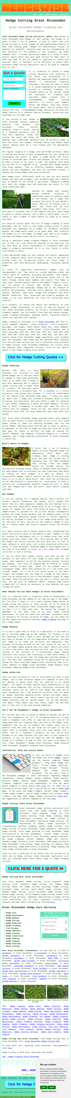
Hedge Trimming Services (29, 1022)
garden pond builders (30, 974)
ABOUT (47, 14)
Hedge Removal (19, 1011)
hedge (51, 100)
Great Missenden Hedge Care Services (29, 907)
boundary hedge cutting (13, 842)
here (54, 799)
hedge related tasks (18, 849)
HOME (35, 14)
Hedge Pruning (35, 1011)
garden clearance (57, 971)
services (40, 347)
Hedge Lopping (17, 1006)
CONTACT (54, 14)
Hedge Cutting (54, 1009)
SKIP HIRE (53, 958)
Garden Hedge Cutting (13, 1019)
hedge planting (39, 418)
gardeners (6, 953)
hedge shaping (58, 847)
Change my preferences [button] (49, 1091)
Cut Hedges (45, 1017)
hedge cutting (20, 65)
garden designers (11, 956)
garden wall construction (14, 971)
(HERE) (57, 758)
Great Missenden (47, 322)
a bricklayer (40, 953)
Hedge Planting (52, 1006)
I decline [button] (51, 1087)
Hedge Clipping (30, 1017)
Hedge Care (34, 1006)
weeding (43, 979)
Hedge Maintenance (59, 1014)
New (20, 1078)
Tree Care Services (58, 1027)
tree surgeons (39, 976)
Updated (25, 1078)
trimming (65, 182)
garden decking (9, 981)
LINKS (41, 14)
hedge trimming (51, 224)
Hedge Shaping (37, 1009)
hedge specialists (44, 337)
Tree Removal (9, 1029)
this (44, 786)
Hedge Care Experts (51, 1032)
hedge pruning (56, 821)
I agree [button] (44, 1087)
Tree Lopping (26, 1029)
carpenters (52, 956)
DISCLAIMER (64, 14)
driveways (19, 958)
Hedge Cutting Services (26, 1032)
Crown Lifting (39, 1027)
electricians (51, 963)
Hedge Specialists (53, 1011)
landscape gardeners (24, 966)
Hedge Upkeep (20, 1009)
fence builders (40, 968)
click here (62, 796)
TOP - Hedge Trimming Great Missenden (20, 1057)
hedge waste (21, 231)
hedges (28, 39)
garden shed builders (24, 961)
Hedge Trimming (53, 1022)
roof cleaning (9, 979)
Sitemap (3, 1078)
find (10, 882)
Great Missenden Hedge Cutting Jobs (42, 1041)
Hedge (4, 322)
